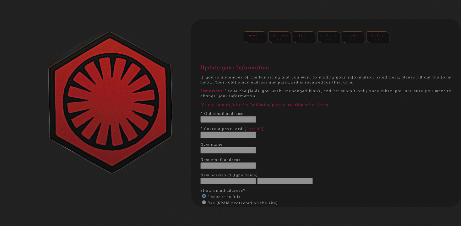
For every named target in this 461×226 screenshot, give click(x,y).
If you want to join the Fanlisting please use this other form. (264, 104)
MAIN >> (255, 37)
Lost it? (254, 129)
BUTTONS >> (280, 37)
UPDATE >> (329, 37)
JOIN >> (304, 37)
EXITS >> (377, 37)
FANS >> (353, 37)
